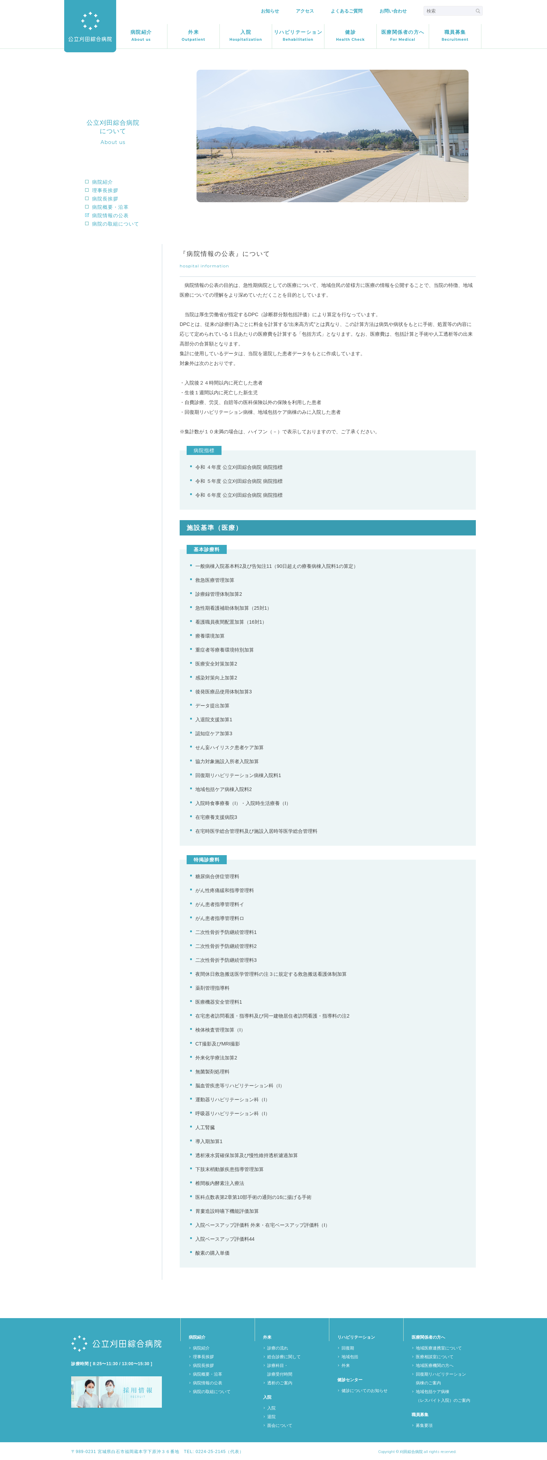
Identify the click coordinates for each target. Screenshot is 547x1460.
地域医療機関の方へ (435, 1365)
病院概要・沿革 (110, 207)
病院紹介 (141, 35)
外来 (193, 35)
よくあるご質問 (346, 11)
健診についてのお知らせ (365, 1390)
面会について (279, 1425)
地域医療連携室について (439, 1348)
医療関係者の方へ (403, 35)
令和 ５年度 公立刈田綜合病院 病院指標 (239, 481)
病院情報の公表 (110, 215)
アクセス (305, 11)
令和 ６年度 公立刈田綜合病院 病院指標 (239, 495)
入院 (246, 35)
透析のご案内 (279, 1383)
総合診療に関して (284, 1356)
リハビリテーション (298, 35)
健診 (350, 35)
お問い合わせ (393, 11)
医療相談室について (435, 1356)
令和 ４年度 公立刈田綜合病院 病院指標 (239, 467)
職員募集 (455, 35)
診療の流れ (277, 1348)
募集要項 (424, 1425)
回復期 (348, 1348)
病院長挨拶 (105, 198)
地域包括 (350, 1356)
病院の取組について (115, 224)
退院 (271, 1416)
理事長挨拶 (105, 190)
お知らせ (270, 11)
